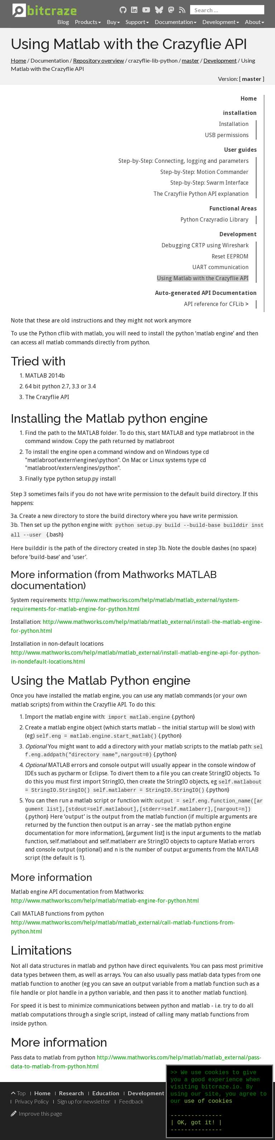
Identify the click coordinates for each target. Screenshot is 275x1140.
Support (137, 21)
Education (105, 1093)
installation (240, 113)
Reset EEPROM (230, 256)
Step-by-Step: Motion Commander (204, 172)
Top (18, 1093)
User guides (240, 149)
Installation (234, 124)
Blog (63, 21)
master (190, 60)
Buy (113, 21)
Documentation (176, 21)
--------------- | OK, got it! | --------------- (196, 1123)
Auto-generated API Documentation (206, 293)
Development (220, 21)
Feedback (131, 1101)
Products (88, 21)
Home (18, 60)
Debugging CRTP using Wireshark (205, 245)
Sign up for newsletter (83, 1101)
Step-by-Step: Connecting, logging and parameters (184, 160)
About (254, 21)
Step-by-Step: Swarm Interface (209, 182)
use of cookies (208, 1101)
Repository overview (98, 60)
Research (71, 1093)
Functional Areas (233, 208)
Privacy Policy (32, 1101)
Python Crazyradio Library (214, 219)
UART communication (220, 267)
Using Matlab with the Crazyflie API (203, 278)
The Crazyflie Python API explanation (201, 193)
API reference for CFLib (214, 304)
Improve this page (36, 1113)
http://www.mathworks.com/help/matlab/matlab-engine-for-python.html (105, 900)
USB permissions (227, 135)
